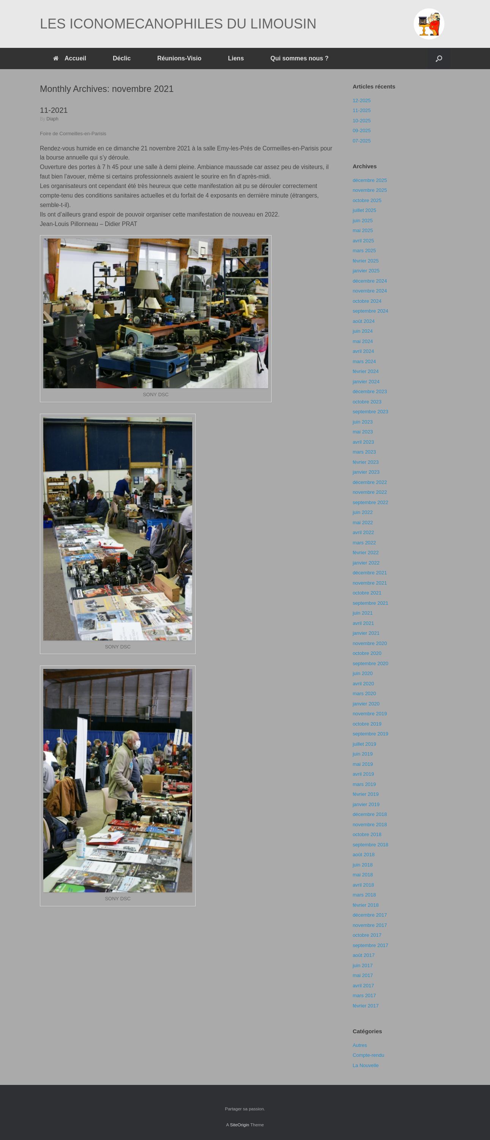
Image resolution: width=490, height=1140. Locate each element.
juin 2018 (362, 865)
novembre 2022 (369, 492)
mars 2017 (364, 995)
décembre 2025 (369, 180)
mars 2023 (364, 452)
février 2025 (365, 261)
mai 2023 (362, 432)
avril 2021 (363, 623)
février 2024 (365, 371)
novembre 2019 (369, 713)
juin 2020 (362, 673)
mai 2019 (362, 764)
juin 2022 (362, 512)
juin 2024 (362, 331)
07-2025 (361, 141)
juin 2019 (362, 754)
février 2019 (365, 794)
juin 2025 (362, 220)
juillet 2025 (364, 210)
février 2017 (365, 1006)
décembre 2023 (369, 391)
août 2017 (363, 955)
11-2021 (54, 110)
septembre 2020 (370, 663)
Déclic (122, 58)
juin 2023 (362, 422)
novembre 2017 (369, 925)
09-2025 (361, 130)
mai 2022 (362, 522)
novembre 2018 (369, 824)
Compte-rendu (368, 1055)
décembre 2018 (369, 814)
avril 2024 (363, 351)
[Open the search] (439, 58)
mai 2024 (362, 341)
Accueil (69, 58)
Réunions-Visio (179, 58)
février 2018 (365, 905)
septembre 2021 (370, 603)
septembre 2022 (370, 502)
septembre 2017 (370, 945)
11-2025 (361, 110)
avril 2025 (363, 240)
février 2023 (365, 462)
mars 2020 (364, 693)
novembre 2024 (369, 291)
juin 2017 (362, 965)
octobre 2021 (366, 593)
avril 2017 (363, 985)
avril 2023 (363, 442)
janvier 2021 (365, 633)
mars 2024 (364, 361)
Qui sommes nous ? (299, 58)
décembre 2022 (369, 482)
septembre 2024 (370, 311)
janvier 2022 (365, 563)
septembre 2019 (370, 734)
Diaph (52, 119)
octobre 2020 (366, 653)
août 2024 (363, 321)
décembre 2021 (369, 573)
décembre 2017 (369, 915)
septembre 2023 (370, 411)
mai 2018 (362, 875)
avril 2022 (363, 532)
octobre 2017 (366, 935)
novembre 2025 (369, 190)
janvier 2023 (365, 472)
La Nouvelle (365, 1065)
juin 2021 (362, 613)
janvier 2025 (365, 271)
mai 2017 (362, 975)
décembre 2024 (369, 281)
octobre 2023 (366, 402)
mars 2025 (364, 250)
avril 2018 (363, 885)
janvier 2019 (365, 804)
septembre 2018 (370, 844)
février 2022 (365, 552)
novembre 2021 (369, 583)
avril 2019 (363, 774)
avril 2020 (363, 683)
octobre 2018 (366, 834)
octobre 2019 (366, 724)
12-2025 (361, 100)
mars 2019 (364, 784)
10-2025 (361, 120)
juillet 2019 (364, 744)
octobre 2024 (366, 301)
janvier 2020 (365, 704)
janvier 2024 (365, 381)
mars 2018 (364, 895)
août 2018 (363, 854)
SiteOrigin (239, 1125)
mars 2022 (364, 542)
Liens (236, 58)
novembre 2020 (369, 643)
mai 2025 (362, 230)
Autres (359, 1045)
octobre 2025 (366, 200)
